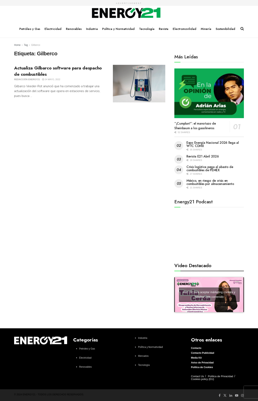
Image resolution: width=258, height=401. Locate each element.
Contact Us (197, 376)
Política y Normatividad (118, 29)
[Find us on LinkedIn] (230, 395)
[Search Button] (242, 29)
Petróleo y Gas (29, 29)
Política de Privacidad (220, 376)
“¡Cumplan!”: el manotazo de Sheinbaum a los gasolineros (195, 125)
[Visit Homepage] (126, 13)
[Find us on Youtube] (236, 395)
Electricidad (53, 29)
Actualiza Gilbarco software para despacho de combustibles (58, 71)
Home (17, 45)
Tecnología (146, 29)
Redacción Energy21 (27, 79)
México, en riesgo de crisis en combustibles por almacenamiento (210, 182)
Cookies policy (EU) (202, 379)
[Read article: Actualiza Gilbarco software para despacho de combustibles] (139, 83)
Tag (26, 45)
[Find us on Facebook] (220, 395)
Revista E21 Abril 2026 (202, 156)
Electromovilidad (184, 29)
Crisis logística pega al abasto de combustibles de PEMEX (209, 168)
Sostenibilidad (225, 29)
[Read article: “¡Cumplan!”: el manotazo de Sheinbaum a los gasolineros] (209, 93)
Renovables (74, 29)
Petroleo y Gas (87, 348)
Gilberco (35, 45)
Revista (163, 29)
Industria (92, 29)
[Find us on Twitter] (225, 395)
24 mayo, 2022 (51, 79)
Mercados (143, 356)
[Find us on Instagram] (242, 395)
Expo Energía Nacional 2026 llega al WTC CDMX (212, 144)
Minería (206, 29)
